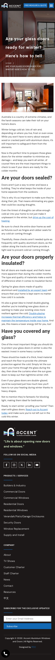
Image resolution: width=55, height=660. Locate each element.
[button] (51, 5)
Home (9, 63)
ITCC (34, 647)
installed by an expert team (32, 290)
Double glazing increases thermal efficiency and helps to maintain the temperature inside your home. (25, 317)
